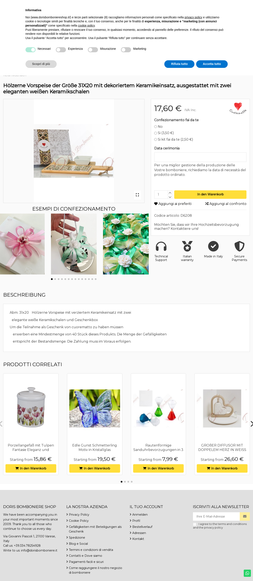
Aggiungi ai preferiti (172, 204)
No (158, 127)
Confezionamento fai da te (176, 120)
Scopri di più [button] (41, 569)
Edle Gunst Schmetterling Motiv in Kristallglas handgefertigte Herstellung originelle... (94, 451)
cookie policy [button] (86, 531)
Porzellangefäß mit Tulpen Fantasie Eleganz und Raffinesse (31, 449)
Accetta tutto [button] (212, 569)
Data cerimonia (166, 148)
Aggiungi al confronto (225, 204)
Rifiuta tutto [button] (179, 569)
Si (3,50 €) (164, 133)
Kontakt (83, 4)
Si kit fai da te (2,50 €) (173, 139)
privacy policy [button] (193, 523)
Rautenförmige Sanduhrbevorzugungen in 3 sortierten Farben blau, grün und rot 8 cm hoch (158, 451)
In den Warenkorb (210, 194)
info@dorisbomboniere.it (53, 4)
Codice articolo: (167, 216)
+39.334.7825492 (16, 4)
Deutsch (214, 4)
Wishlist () (237, 4)
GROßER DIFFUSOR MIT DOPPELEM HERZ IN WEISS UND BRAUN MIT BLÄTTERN (222, 449)
